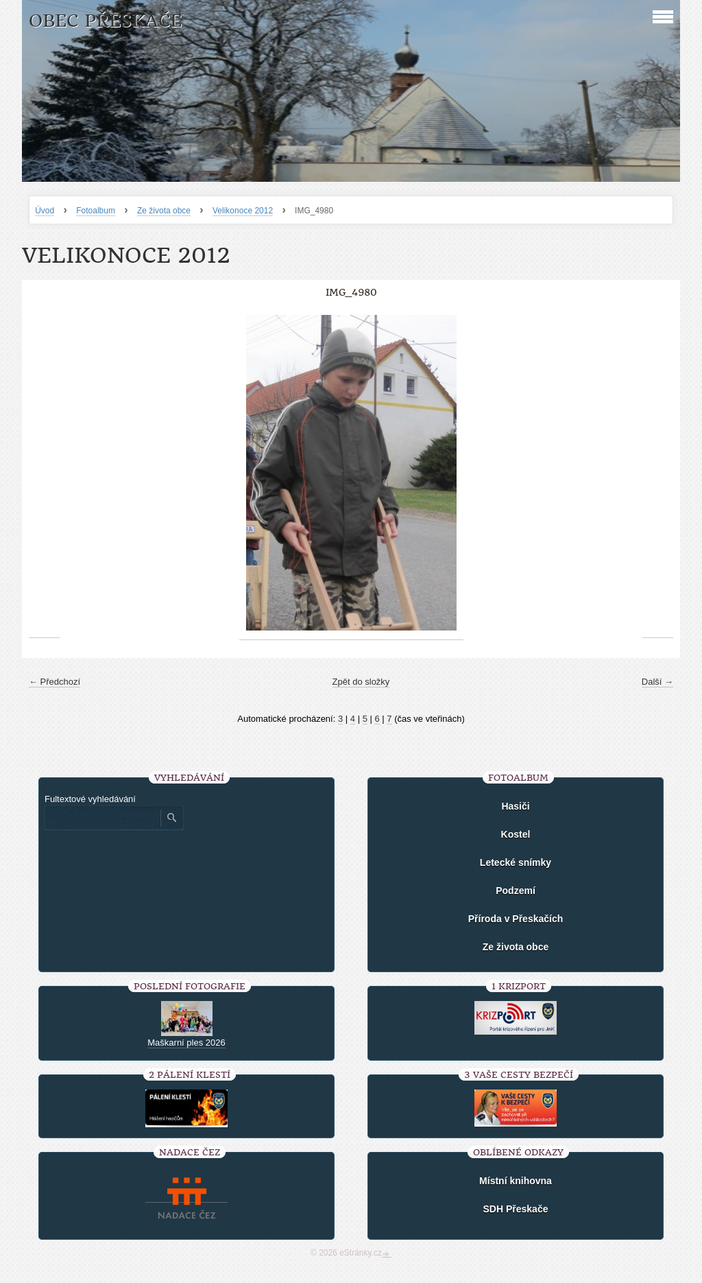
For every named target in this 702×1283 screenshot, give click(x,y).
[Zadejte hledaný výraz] (102, 817)
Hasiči (515, 806)
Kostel (516, 834)
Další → (657, 681)
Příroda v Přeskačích (516, 918)
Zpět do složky (361, 681)
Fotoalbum (95, 210)
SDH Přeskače (515, 1208)
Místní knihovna (515, 1180)
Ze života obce (164, 210)
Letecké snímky (515, 862)
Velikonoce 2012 (243, 210)
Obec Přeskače (105, 21)
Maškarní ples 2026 (186, 1042)
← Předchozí (54, 681)
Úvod (44, 210)
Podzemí (515, 890)
